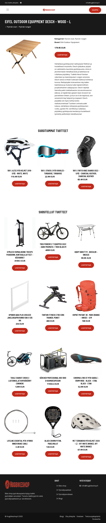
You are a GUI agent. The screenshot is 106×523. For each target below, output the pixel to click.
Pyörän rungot (25, 27)
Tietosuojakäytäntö (92, 516)
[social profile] (20, 3)
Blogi (60, 498)
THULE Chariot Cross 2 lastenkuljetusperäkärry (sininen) (19, 380)
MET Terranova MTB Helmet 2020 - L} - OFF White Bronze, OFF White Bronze (86, 443)
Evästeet (80, 516)
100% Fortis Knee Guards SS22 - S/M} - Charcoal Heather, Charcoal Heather (86, 173)
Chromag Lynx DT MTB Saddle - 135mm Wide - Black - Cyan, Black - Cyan (86, 380)
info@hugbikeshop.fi (92, 3)
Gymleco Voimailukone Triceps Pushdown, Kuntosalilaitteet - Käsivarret (19, 255)
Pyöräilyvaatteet (64, 490)
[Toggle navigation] (7, 10)
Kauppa (95, 10)
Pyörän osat (12, 27)
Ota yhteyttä (70, 516)
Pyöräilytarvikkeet (65, 494)
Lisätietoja (62, 55)
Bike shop (62, 486)
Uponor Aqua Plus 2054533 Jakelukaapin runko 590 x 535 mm (19, 318)
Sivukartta (96, 519)
